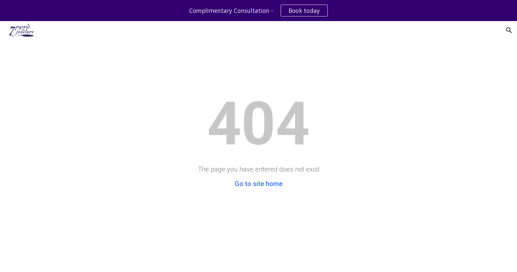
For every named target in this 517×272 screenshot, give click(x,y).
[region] (258, 10)
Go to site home (259, 184)
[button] (509, 30)
